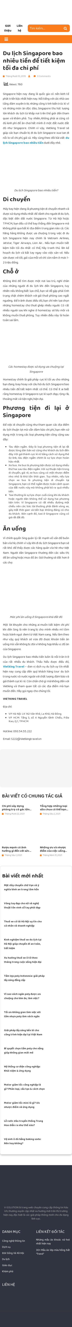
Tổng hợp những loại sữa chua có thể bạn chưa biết (53, 807)
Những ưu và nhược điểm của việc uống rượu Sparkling (53, 849)
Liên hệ (19, 28)
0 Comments (42, 76)
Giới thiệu (7, 28)
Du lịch (6, 1259)
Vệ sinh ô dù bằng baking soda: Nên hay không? (22, 1141)
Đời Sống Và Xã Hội (13, 1253)
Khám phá (7, 1271)
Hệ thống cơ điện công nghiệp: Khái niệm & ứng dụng (22, 1069)
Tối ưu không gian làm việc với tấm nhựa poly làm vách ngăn (22, 1014)
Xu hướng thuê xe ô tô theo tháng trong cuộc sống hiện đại (22, 960)
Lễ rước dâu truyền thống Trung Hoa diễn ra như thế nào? (23, 1123)
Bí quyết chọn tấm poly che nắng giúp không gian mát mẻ (23, 1050)
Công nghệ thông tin (13, 1241)
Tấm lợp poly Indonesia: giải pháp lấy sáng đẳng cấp (24, 978)
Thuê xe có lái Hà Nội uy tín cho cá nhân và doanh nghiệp (23, 923)
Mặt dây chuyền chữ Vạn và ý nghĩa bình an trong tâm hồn (21, 887)
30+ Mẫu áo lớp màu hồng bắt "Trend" (53, 1252)
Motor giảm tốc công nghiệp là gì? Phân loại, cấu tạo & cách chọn (24, 1087)
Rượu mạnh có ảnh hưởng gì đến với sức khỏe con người (15, 849)
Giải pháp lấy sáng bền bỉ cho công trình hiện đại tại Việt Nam (23, 1032)
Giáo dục (7, 1265)
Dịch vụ (6, 1247)
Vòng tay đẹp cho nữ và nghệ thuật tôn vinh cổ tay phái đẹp (22, 905)
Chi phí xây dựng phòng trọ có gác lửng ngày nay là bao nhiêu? (17, 807)
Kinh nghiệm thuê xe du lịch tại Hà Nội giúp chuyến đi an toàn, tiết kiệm (22, 944)
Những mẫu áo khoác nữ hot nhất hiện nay (53, 1242)
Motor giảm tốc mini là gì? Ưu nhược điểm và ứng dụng (22, 1105)
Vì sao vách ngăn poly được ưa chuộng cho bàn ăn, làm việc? (22, 996)
